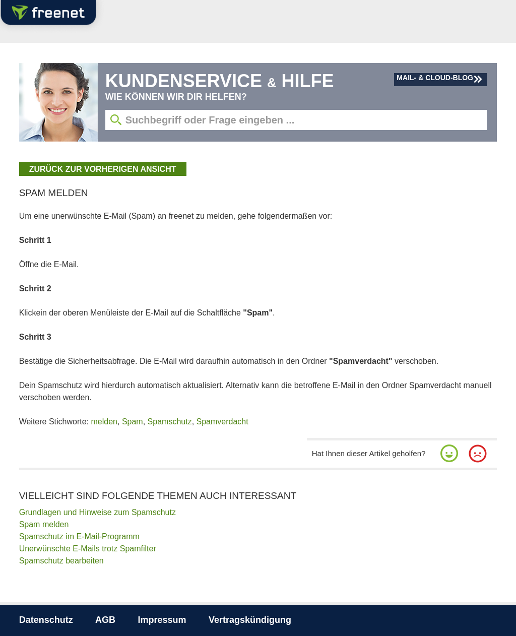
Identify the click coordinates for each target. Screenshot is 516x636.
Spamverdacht (222, 421)
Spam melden (44, 524)
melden (104, 421)
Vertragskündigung (250, 620)
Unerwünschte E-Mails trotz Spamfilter (87, 548)
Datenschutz (46, 620)
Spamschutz (170, 421)
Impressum (162, 620)
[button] (449, 453)
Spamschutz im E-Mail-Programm (79, 536)
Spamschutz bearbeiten (61, 560)
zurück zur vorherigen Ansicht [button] (102, 169)
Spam (132, 421)
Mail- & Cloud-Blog (435, 78)
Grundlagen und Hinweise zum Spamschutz (97, 512)
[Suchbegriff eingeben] (296, 120)
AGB (105, 620)
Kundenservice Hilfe (219, 81)
